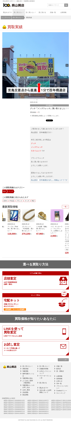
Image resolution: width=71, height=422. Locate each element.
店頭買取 (25, 392)
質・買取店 (60, 371)
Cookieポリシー (61, 390)
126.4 (5, 201)
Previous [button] (4, 65)
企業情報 (63, 12)
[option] (35, 65)
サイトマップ (60, 393)
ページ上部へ (63, 359)
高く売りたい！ (19, 12)
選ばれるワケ (7, 12)
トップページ (6, 17)
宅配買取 (25, 371)
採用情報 (59, 378)
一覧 (65, 206)
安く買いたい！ (31, 12)
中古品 (12, 201)
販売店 (58, 368)
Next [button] (67, 65)
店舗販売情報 (43, 368)
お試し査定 (26, 390)
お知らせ (59, 381)
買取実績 (25, 368)
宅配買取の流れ (27, 378)
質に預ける (42, 12)
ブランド (19, 201)
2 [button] (37, 100)
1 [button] (34, 100)
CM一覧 (59, 383)
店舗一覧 (53, 12)
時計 (4, 191)
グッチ (11, 191)
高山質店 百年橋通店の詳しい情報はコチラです (49, 180)
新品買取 (25, 395)
